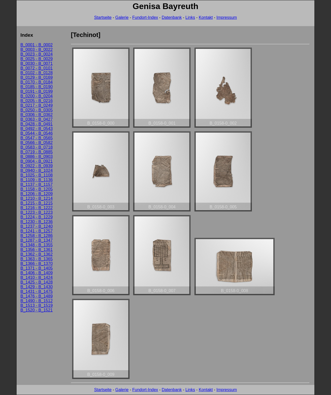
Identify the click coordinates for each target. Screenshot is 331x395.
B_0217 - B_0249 (36, 105)
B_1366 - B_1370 (36, 263)
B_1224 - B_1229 (36, 217)
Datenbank (172, 17)
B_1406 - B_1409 (36, 273)
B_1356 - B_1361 (36, 249)
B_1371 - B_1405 (36, 268)
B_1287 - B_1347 (36, 240)
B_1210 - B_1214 (36, 198)
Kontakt (206, 17)
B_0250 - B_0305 (36, 110)
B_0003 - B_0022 (36, 49)
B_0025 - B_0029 (36, 59)
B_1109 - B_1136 (36, 180)
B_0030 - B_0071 (36, 63)
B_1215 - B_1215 (36, 203)
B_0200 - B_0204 (36, 96)
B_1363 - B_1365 (36, 259)
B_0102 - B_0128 (36, 73)
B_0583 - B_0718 (36, 147)
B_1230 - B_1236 (36, 221)
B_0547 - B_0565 (36, 138)
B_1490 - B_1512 (36, 301)
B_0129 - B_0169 (36, 77)
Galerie (122, 17)
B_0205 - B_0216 (36, 100)
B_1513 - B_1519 (36, 305)
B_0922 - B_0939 (36, 166)
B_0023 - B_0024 (36, 54)
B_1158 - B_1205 (36, 189)
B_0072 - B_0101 (36, 68)
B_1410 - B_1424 (36, 277)
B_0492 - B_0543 (36, 128)
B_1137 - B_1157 (36, 184)
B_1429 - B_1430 (36, 287)
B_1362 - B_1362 (36, 254)
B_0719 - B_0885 (36, 152)
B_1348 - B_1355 (36, 245)
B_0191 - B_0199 (36, 91)
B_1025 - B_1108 (36, 175)
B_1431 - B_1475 (36, 291)
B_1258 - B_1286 (36, 235)
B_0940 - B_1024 (36, 170)
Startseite (103, 17)
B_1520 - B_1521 (36, 310)
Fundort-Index (145, 17)
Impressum (226, 17)
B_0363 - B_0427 (36, 119)
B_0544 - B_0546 (36, 133)
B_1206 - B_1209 (36, 194)
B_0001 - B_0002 (36, 45)
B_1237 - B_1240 (36, 226)
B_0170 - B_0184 (36, 82)
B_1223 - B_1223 (36, 212)
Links (190, 17)
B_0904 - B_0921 (36, 161)
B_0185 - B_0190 (36, 87)
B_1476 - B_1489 (36, 296)
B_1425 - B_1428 (36, 282)
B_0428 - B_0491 (36, 124)
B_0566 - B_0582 (36, 142)
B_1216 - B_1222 (36, 208)
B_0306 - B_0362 (36, 114)
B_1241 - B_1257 (36, 231)
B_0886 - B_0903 (36, 156)
